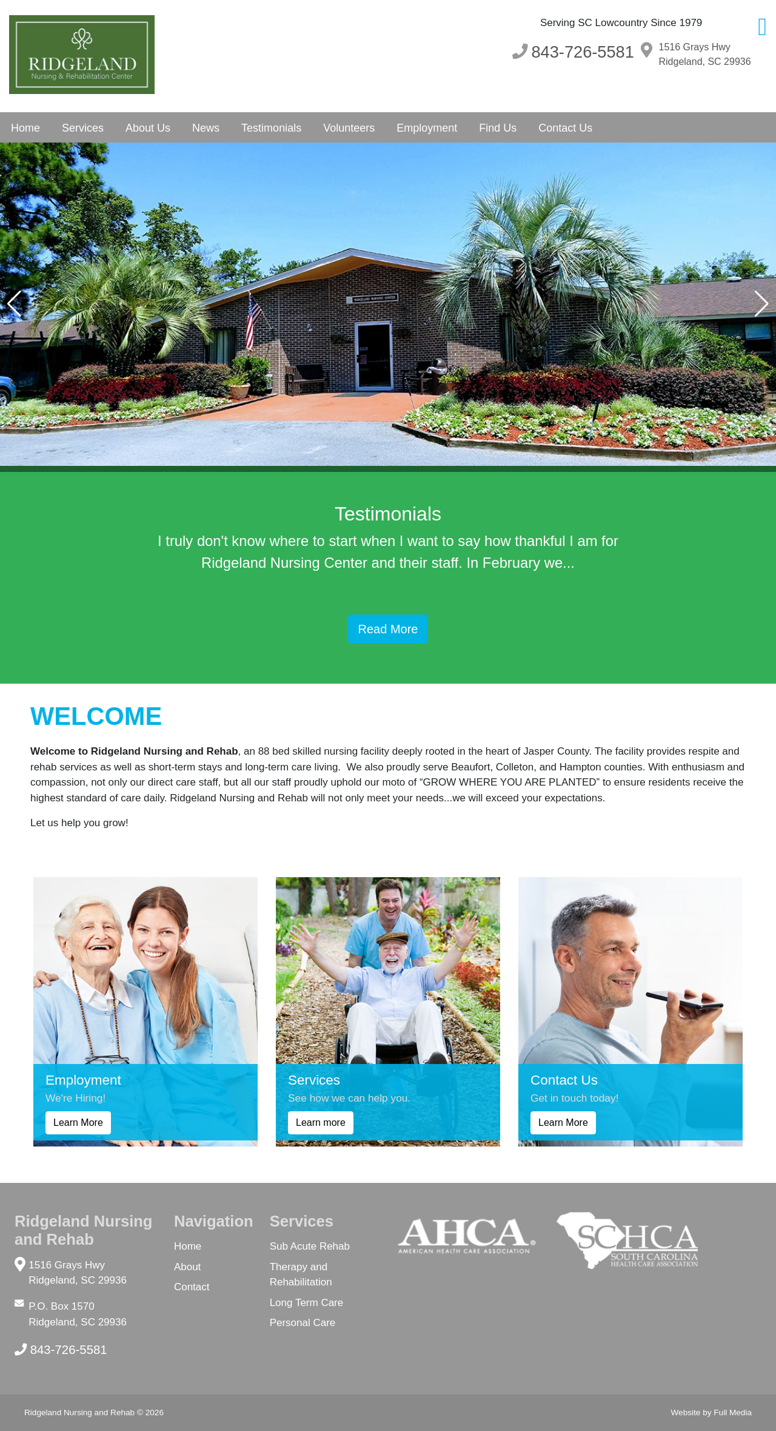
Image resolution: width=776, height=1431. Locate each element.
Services (83, 128)
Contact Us (565, 128)
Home (25, 128)
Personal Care (303, 1322)
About (187, 1267)
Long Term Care (307, 1302)
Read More (388, 629)
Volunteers (349, 128)
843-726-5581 (61, 1349)
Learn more (321, 1122)
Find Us (498, 128)
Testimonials (271, 128)
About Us (147, 128)
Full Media (733, 1412)
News (205, 128)
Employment (426, 128)
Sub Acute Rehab (310, 1246)
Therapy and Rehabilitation (301, 1274)
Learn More (78, 1122)
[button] (14, 304)
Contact (192, 1287)
